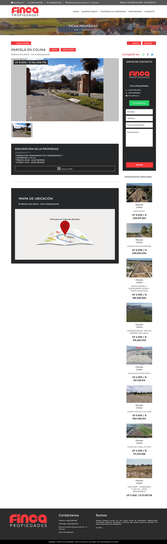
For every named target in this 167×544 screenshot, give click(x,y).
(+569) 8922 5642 (55, 3)
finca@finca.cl (18, 3)
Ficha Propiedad (87, 30)
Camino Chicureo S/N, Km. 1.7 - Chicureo (83, 3)
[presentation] (145, 155)
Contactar (139, 103)
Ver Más (99, 528)
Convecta (115, 542)
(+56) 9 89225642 (134, 93)
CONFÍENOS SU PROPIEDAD (113, 11)
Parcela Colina (139, 206)
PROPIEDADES (135, 11)
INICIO (76, 11)
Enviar (139, 165)
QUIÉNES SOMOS (90, 11)
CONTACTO (149, 11)
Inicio (76, 30)
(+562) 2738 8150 (36, 3)
